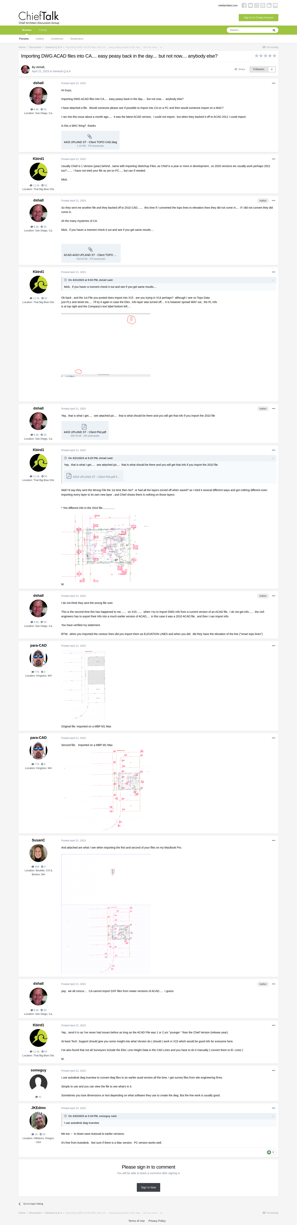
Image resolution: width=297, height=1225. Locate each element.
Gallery (40, 38)
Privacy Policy (157, 1220)
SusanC (38, 840)
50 (43, 109)
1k (34, 1134)
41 (38, 1096)
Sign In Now (148, 1187)
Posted (73, 83)
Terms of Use (136, 1220)
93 (44, 185)
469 (35, 866)
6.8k (35, 109)
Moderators (76, 38)
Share (240, 69)
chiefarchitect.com (228, 5)
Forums (24, 38)
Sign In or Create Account (258, 17)
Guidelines (57, 38)
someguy (38, 1070)
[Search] (248, 30)
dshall (40, 67)
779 (35, 671)
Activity (43, 30)
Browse (27, 32)
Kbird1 (38, 159)
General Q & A (62, 71)
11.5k (34, 185)
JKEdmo (38, 1108)
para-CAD (38, 645)
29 (42, 1134)
